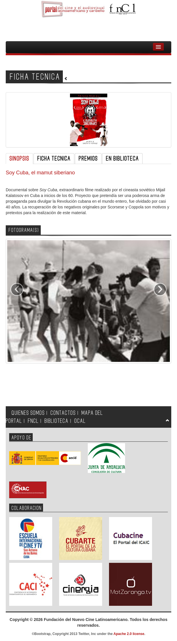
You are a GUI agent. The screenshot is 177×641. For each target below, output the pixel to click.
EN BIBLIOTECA (122, 158)
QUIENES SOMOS (28, 413)
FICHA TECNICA (54, 158)
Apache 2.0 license (129, 634)
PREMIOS (88, 158)
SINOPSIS (19, 158)
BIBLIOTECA (56, 421)
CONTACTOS (63, 413)
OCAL (80, 421)
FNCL (33, 421)
